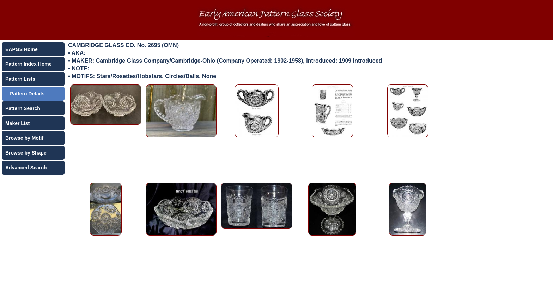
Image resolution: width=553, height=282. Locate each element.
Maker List (17, 123)
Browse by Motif (24, 138)
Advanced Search (26, 167)
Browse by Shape (26, 153)
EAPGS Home (21, 49)
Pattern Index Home (28, 64)
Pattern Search (22, 108)
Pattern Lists (20, 79)
